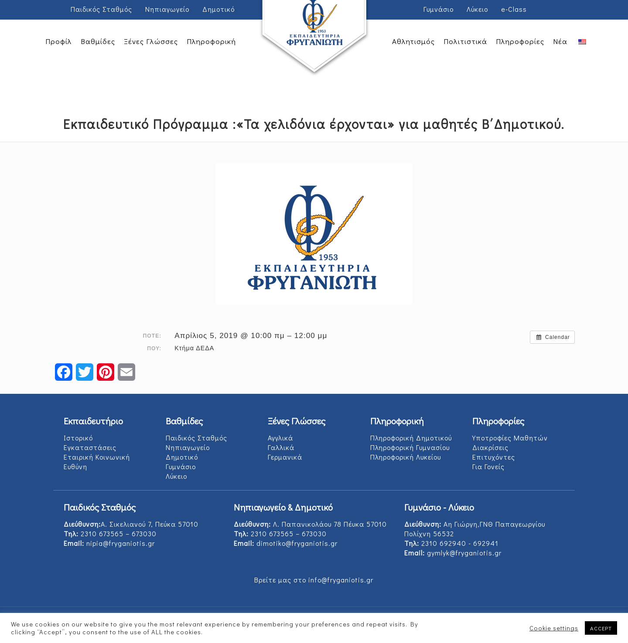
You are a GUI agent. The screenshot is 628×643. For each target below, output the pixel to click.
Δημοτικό (218, 9)
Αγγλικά (280, 437)
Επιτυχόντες (493, 456)
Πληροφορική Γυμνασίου (410, 447)
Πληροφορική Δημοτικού (411, 437)
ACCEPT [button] (601, 628)
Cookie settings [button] (553, 628)
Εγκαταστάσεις (90, 447)
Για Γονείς (488, 466)
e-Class (514, 9)
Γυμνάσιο (438, 9)
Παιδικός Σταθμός (101, 9)
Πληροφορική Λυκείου (405, 456)
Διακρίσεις (490, 447)
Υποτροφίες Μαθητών (510, 437)
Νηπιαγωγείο (167, 9)
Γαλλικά (281, 447)
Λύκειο (477, 9)
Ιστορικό (78, 437)
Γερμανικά (285, 456)
